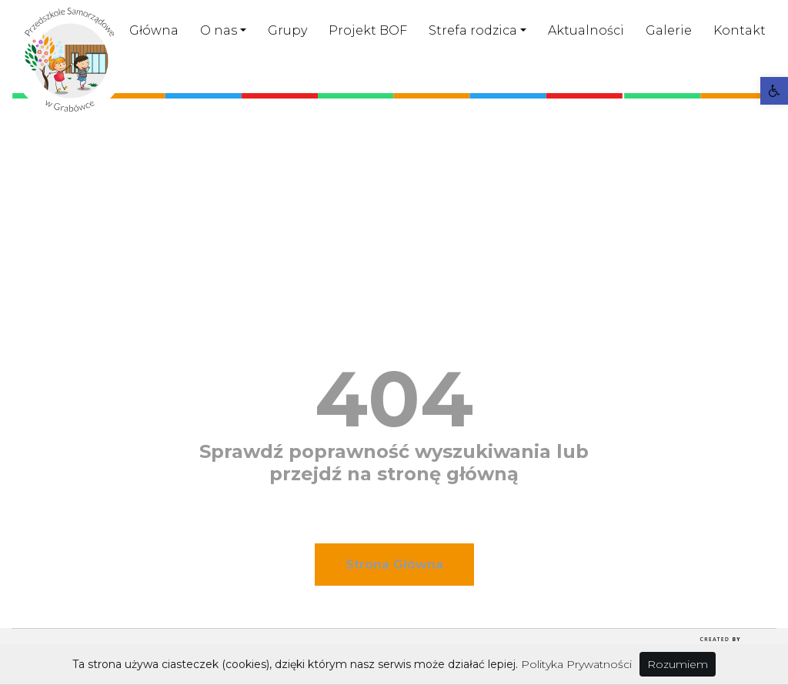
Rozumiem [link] (677, 664)
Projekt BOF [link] (368, 30)
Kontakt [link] (739, 30)
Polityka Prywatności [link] (576, 664)
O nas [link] (218, 30)
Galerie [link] (669, 30)
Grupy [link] (287, 30)
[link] (774, 91)
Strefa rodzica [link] (473, 30)
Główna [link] (154, 30)
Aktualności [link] (586, 30)
